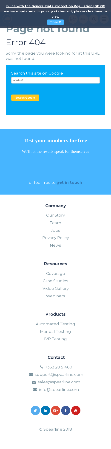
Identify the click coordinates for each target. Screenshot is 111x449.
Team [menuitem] (55, 222)
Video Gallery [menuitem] (56, 288)
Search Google (25, 97)
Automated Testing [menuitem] (55, 324)
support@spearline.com (59, 374)
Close (55, 22)
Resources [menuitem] (55, 264)
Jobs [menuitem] (55, 230)
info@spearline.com (59, 389)
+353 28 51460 (58, 367)
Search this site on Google (37, 73)
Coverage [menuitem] (55, 273)
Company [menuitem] (55, 206)
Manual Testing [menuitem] (55, 331)
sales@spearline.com (59, 382)
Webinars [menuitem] (55, 296)
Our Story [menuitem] (55, 215)
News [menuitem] (55, 245)
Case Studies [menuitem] (55, 281)
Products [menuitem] (55, 314)
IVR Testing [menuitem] (55, 339)
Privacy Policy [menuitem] (55, 237)
